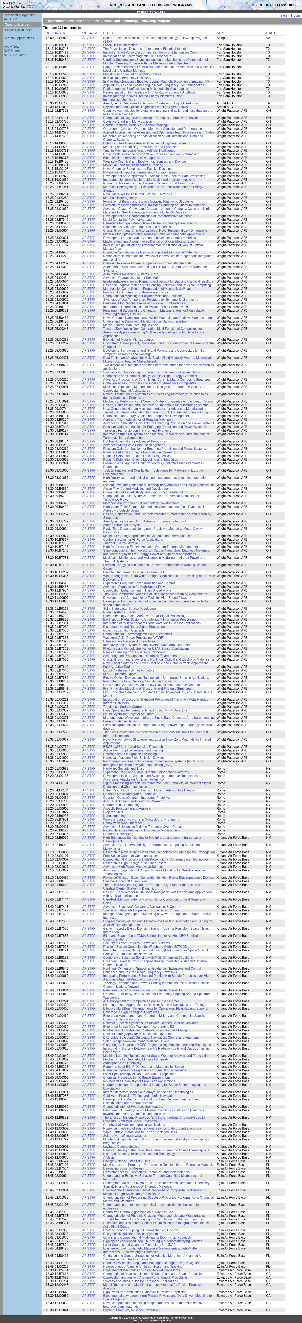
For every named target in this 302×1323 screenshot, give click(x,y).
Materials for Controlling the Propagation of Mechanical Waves (147, 288)
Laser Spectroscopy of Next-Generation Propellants (139, 1074)
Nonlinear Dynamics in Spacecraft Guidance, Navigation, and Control (152, 968)
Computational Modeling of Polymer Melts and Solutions (143, 296)
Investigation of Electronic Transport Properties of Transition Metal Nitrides (155, 699)
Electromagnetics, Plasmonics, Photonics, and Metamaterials (146, 1172)
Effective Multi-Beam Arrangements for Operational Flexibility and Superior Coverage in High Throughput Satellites (155, 1010)
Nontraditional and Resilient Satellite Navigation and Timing (145, 1030)
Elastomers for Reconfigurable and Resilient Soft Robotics (144, 303)
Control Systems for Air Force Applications (133, 539)
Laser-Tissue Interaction (120, 45)
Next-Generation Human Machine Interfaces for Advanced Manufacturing (154, 408)
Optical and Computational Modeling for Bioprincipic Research (147, 1237)
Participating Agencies (19, 15)
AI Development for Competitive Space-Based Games (141, 1001)
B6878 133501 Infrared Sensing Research (133, 746)
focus (296, 15)
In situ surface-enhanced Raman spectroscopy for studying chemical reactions (158, 281)
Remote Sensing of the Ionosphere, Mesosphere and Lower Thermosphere (156, 1150)
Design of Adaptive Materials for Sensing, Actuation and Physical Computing (157, 285)
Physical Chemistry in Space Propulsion (131, 1310)
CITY (220, 33)
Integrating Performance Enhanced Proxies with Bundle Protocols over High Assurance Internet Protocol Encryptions (156, 977)
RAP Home (12, 51)
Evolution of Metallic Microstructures (128, 339)
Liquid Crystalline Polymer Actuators (128, 219)
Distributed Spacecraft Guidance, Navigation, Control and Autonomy (151, 1037)
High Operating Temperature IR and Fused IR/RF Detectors (145, 710)
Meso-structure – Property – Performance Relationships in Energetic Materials (158, 1164)
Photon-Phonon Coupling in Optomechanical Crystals (141, 1230)
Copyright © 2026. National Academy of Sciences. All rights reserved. (151, 1317)
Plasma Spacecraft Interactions (125, 881)
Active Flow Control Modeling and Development (136, 488)
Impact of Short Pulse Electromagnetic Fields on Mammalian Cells (150, 52)
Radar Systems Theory (119, 612)
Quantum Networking (118, 834)
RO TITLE (110, 33)
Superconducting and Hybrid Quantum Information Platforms (146, 772)
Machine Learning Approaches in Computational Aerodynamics (147, 536)
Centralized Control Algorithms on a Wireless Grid (138, 1212)
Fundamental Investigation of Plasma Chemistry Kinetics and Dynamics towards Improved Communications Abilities (153, 1112)
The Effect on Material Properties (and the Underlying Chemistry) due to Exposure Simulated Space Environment (154, 1119)
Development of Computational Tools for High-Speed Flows (145, 597)
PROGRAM (88, 33)
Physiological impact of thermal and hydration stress (140, 172)
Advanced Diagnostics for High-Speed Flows (134, 586)
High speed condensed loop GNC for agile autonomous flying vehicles (152, 1241)
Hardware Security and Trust (123, 768)
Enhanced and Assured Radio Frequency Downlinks (140, 972)
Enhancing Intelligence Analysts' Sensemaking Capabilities (144, 143)
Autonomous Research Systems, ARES (131, 274)
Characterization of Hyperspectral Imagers (133, 1106)
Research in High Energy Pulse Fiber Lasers (134, 863)
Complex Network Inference (123, 823)
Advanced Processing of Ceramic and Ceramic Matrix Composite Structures (157, 379)
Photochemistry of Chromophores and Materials (137, 227)
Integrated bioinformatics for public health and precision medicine (149, 179)
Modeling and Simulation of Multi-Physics (132, 74)
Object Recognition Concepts (124, 630)
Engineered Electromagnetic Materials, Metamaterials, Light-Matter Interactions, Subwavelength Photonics (150, 1250)
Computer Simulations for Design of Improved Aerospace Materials (150, 252)
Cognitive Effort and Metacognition (127, 121)
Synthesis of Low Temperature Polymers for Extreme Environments (150, 299)
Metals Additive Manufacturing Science (130, 325)
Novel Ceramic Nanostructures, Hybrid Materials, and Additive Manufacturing (157, 317)
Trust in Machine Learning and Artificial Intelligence (139, 150)
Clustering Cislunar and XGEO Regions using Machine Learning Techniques (157, 1045)
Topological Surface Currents (123, 706)
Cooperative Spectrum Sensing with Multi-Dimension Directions (148, 957)
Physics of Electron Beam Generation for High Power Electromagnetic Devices (158, 877)
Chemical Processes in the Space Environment (136, 1077)
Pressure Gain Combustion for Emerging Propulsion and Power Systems (154, 427)
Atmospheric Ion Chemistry (122, 1063)
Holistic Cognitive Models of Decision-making (135, 125)
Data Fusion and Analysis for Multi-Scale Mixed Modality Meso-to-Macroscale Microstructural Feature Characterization (158, 359)
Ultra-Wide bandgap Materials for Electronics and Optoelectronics (149, 223)
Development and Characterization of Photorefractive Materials (147, 216)
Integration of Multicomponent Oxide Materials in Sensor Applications (152, 623)
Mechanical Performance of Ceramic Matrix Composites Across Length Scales (158, 401)
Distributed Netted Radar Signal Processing (134, 626)
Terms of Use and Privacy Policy (151, 1320)
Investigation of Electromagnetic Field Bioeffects (137, 56)
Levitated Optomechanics (121, 1146)
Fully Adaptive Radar (118, 666)
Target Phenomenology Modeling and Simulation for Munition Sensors (152, 1219)
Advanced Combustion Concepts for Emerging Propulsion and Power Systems (158, 423)
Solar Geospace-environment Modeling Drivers (136, 1041)
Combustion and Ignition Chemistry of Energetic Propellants (145, 1277)
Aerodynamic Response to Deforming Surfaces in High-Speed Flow (151, 103)
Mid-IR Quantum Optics (120, 674)
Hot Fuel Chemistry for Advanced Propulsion (134, 441)
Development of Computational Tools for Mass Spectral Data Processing (154, 176)
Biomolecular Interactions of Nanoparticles (133, 158)
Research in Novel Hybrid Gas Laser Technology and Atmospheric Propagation (159, 852)
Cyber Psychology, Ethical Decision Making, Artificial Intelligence (148, 790)
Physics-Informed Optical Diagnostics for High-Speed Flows (145, 107)
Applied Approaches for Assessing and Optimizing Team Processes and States (158, 132)
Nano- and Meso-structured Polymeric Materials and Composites (149, 183)
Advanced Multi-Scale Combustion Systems (134, 445)
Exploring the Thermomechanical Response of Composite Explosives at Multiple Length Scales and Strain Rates (154, 1192)
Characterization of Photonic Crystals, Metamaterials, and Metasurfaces (154, 1215)
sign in (285, 15)
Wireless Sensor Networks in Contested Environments (141, 819)
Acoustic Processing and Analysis (127, 808)
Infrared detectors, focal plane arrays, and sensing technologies (148, 1092)
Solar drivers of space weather (124, 1135)
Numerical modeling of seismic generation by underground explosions (152, 1128)
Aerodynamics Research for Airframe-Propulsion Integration (145, 521)
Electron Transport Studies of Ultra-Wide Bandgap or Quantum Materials (154, 205)
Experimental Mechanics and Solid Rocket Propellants (141, 1270)
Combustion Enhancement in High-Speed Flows (137, 590)
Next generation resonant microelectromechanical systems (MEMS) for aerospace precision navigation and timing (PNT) (153, 763)
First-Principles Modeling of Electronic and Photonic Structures (147, 688)
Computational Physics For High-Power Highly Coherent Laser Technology (156, 859)
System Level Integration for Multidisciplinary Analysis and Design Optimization (159, 485)
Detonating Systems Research (124, 1168)
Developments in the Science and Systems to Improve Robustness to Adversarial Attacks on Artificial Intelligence (152, 777)
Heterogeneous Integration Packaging (130, 754)
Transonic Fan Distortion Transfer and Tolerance (137, 430)
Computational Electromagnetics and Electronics (137, 634)
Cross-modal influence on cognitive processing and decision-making (151, 154)
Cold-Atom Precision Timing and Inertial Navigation (139, 1095)
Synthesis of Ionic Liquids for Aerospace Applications (140, 1281)
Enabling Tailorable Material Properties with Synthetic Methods (147, 263)
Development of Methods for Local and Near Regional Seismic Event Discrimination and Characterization (152, 1101)
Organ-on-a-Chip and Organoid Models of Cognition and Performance (152, 128)
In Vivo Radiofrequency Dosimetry (127, 78)
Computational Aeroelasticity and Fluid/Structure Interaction (145, 492)
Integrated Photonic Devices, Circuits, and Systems (139, 681)
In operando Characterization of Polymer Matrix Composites (145, 307)
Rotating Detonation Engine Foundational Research (139, 452)
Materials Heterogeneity (120, 198)
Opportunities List (17, 24)
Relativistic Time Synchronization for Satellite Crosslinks (142, 990)
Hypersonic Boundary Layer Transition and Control (139, 583)
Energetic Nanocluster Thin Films (126, 1161)
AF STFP (10, 19)
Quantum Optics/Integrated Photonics (130, 794)
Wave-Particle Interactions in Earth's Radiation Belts (140, 1132)
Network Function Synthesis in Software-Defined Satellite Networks (150, 1023)
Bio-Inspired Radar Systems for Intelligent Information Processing (149, 619)
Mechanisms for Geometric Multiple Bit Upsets (136, 1059)
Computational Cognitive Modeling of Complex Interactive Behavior (150, 118)
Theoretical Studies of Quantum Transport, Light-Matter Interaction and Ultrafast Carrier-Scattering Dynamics (153, 886)
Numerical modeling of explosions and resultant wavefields (144, 1070)
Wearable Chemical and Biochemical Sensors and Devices (144, 161)
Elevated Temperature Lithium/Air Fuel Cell (133, 572)
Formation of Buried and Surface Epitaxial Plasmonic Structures (148, 201)
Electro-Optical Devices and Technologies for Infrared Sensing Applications (156, 677)
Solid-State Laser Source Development (131, 608)
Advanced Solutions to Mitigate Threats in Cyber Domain (143, 826)
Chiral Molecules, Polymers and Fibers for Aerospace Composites (149, 383)
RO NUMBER (55, 33)
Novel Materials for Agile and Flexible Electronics (137, 194)
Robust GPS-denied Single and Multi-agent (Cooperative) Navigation (152, 1263)
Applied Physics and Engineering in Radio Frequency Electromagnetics (153, 85)
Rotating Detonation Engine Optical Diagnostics (136, 456)
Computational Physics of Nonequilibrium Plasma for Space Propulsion (153, 1274)
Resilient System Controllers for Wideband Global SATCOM (145, 946)
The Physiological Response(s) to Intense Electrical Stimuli (145, 48)
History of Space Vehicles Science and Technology (139, 1154)
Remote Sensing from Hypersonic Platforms (134, 652)
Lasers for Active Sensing (121, 721)
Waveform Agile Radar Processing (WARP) (133, 637)
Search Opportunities (18, 30)
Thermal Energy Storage (120, 543)
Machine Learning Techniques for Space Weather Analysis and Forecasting (156, 1055)
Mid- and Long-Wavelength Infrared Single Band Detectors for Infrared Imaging (159, 717)
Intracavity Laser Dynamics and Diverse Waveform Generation (147, 645)
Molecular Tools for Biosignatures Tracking (133, 165)
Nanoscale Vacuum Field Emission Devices (134, 757)
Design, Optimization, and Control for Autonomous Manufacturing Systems (156, 405)
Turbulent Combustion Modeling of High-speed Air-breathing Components (155, 594)
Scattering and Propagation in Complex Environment (140, 656)
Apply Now (11, 46)
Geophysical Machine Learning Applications (134, 1124)
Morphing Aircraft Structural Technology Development (141, 503)
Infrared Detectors (116, 703)
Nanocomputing (114, 816)
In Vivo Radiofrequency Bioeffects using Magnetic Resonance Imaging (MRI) (157, 81)
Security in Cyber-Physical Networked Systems (136, 943)
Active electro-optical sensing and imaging (133, 750)
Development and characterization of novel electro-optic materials (149, 238)
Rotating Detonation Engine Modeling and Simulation (140, 459)
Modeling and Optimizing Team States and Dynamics (140, 147)
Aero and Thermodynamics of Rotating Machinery (138, 419)
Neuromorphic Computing (121, 805)
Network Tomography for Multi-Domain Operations (138, 1034)
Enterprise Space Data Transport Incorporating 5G (139, 1026)
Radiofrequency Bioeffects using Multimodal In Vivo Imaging (145, 88)
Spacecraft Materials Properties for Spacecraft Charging (142, 910)
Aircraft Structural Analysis (122, 525)
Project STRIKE (114, 812)
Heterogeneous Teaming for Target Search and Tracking (143, 1266)
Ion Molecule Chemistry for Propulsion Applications (139, 1081)
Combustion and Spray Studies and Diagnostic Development (146, 416)
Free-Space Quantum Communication (130, 855)
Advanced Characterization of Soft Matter (132, 278)
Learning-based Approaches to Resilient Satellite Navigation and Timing (154, 1005)
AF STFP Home (15, 55)
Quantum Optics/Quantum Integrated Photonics (136, 797)
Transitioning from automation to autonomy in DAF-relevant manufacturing (155, 412)
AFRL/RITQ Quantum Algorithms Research (133, 801)
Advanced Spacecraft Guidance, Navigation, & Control (141, 906)
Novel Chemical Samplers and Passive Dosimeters (139, 168)
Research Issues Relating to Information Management (141, 830)
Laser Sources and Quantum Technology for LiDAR (139, 1244)
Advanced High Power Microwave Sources (133, 866)
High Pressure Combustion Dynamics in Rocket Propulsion (145, 1292)
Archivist (109, 1157)
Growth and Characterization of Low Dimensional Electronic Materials (152, 685)
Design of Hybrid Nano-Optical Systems (131, 1234)
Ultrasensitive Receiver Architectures (129, 641)
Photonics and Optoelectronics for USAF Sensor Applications (146, 648)
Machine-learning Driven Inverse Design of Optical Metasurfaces (148, 241)
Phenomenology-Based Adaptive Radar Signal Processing (144, 616)
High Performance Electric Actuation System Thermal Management (150, 547)
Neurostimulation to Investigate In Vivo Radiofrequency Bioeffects (149, 92)
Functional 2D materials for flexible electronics (135, 292)
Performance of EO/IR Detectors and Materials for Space (143, 1066)
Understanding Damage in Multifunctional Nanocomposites (144, 321)
